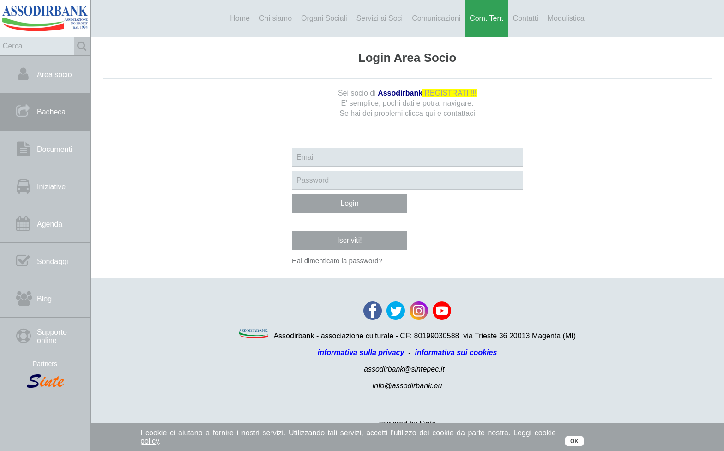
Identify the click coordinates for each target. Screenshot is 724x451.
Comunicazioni (436, 18)
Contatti (525, 18)
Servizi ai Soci (379, 18)
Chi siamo (275, 18)
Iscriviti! (349, 240)
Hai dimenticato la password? (337, 261)
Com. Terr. (487, 18)
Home (240, 18)
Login (349, 203)
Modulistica (566, 18)
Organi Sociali (324, 18)
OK (574, 441)
